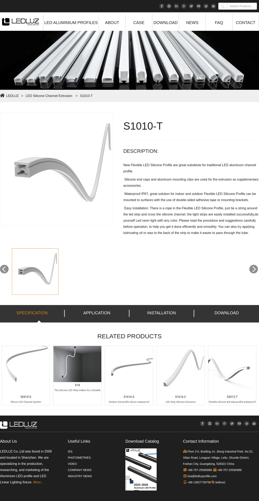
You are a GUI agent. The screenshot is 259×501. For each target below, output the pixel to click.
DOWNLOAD (166, 22)
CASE (138, 22)
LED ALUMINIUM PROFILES (71, 22)
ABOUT (112, 22)
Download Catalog (142, 441)
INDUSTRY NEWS (80, 476)
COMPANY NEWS (79, 470)
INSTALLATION (161, 313)
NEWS (192, 22)
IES (70, 451)
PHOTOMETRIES (79, 457)
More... (38, 482)
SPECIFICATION (32, 313)
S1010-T (86, 96)
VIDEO (72, 463)
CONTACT (245, 22)
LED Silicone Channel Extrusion (49, 96)
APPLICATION (96, 313)
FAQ (219, 22)
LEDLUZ (12, 96)
